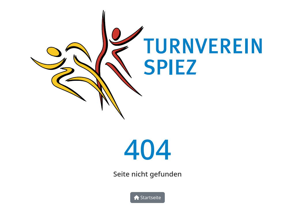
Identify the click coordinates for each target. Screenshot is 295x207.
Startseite (147, 197)
